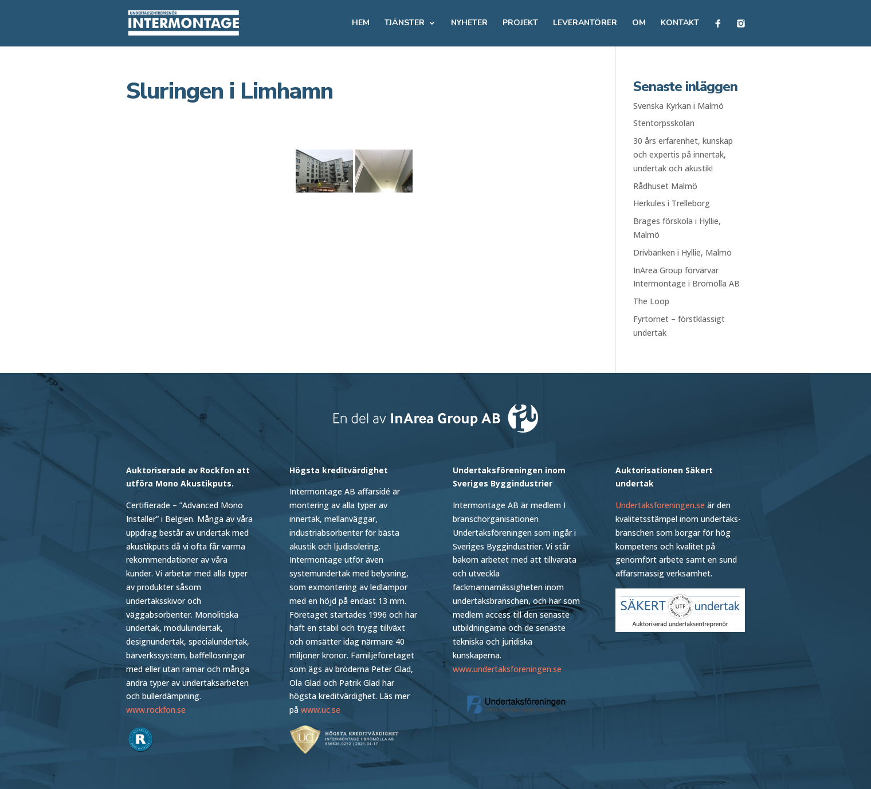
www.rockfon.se (156, 709)
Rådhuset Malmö (665, 185)
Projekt (520, 23)
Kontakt (680, 23)
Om (639, 23)
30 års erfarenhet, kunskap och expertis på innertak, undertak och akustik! (683, 154)
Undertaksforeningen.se (660, 505)
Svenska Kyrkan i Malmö (678, 105)
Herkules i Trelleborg (671, 203)
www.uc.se (320, 709)
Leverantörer (585, 23)
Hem (361, 23)
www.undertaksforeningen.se (507, 669)
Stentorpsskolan (664, 122)
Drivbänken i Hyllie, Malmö (682, 252)
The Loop (651, 301)
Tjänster (405, 23)
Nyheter (469, 23)
